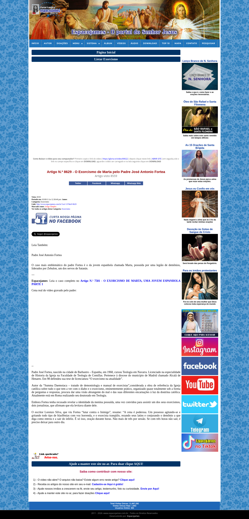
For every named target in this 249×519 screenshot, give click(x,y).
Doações (62, 43)
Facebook (96, 183)
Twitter (78, 183)
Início (35, 43)
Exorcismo (66, 209)
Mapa (178, 43)
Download (150, 43)
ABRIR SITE (157, 158)
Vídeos (121, 43)
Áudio (134, 43)
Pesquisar (208, 43)
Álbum (108, 43)
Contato (191, 43)
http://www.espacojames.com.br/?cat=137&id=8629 (56, 204)
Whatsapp (115, 183)
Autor (48, 43)
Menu (76, 43)
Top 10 (166, 43)
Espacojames (133, 516)
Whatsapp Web (134, 183)
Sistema (92, 43)
